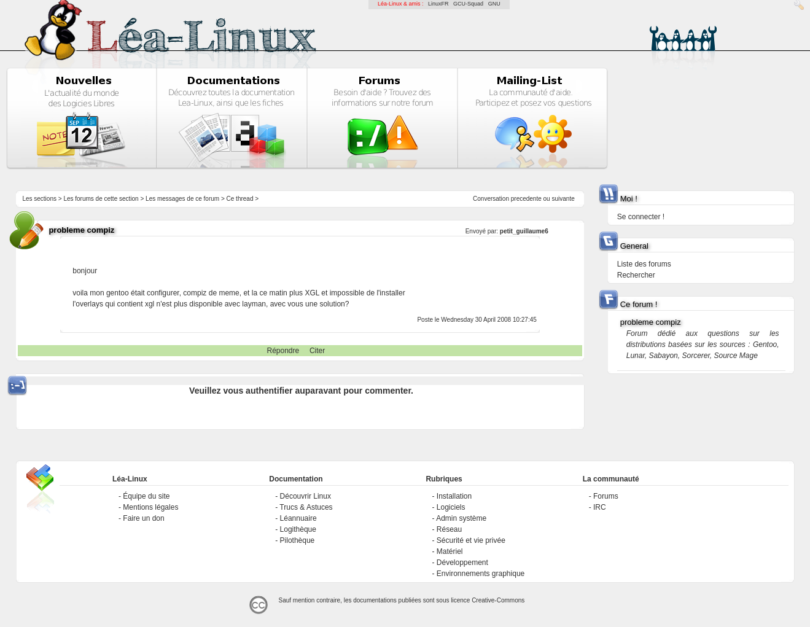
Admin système (461, 518)
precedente (526, 198)
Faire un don (143, 518)
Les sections (39, 198)
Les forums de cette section (100, 198)
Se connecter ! (640, 216)
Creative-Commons (498, 600)
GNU (494, 4)
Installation (454, 496)
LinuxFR (438, 4)
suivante (562, 198)
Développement (462, 562)
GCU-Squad (468, 4)
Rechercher (636, 275)
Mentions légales (150, 507)
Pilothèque (297, 540)
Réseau (449, 529)
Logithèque (298, 529)
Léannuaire (298, 518)
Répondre (283, 350)
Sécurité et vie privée (471, 540)
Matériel (450, 551)
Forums (605, 496)
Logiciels (451, 507)
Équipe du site (146, 496)
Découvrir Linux (305, 496)
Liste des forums (644, 264)
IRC (599, 507)
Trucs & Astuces (305, 507)
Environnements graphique (480, 573)
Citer (317, 350)
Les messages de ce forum (182, 198)
